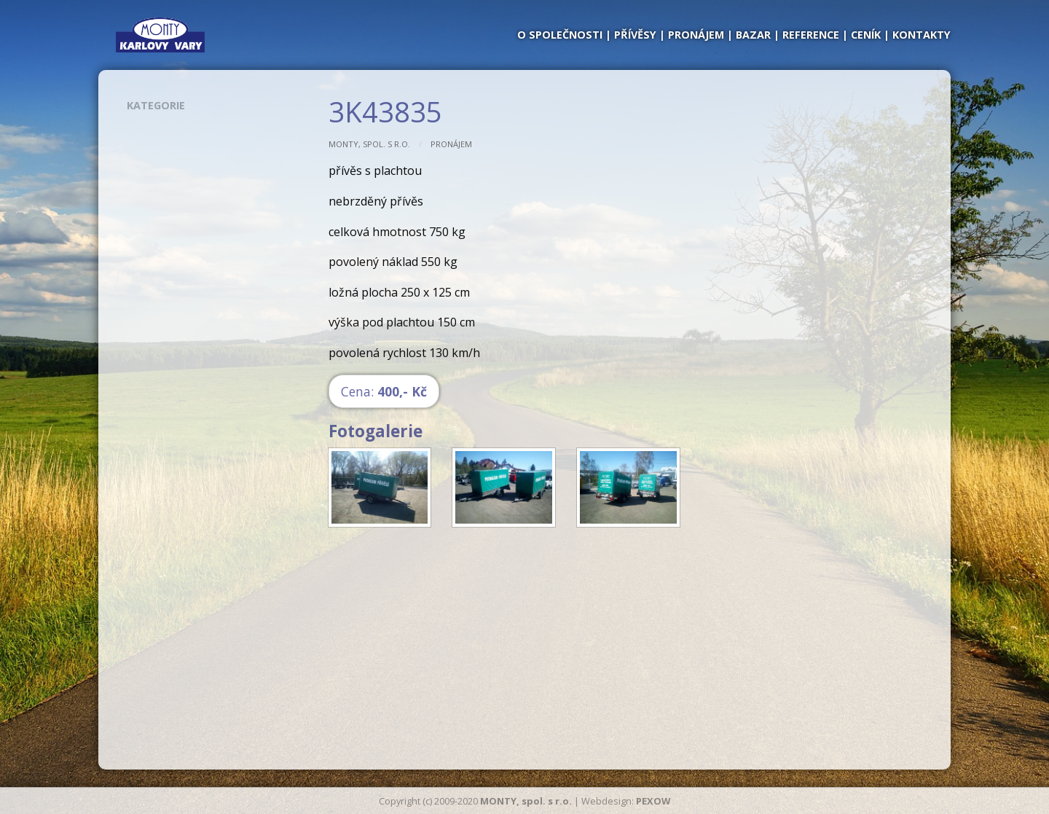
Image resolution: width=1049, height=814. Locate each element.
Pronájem (451, 143)
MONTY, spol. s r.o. (369, 143)
